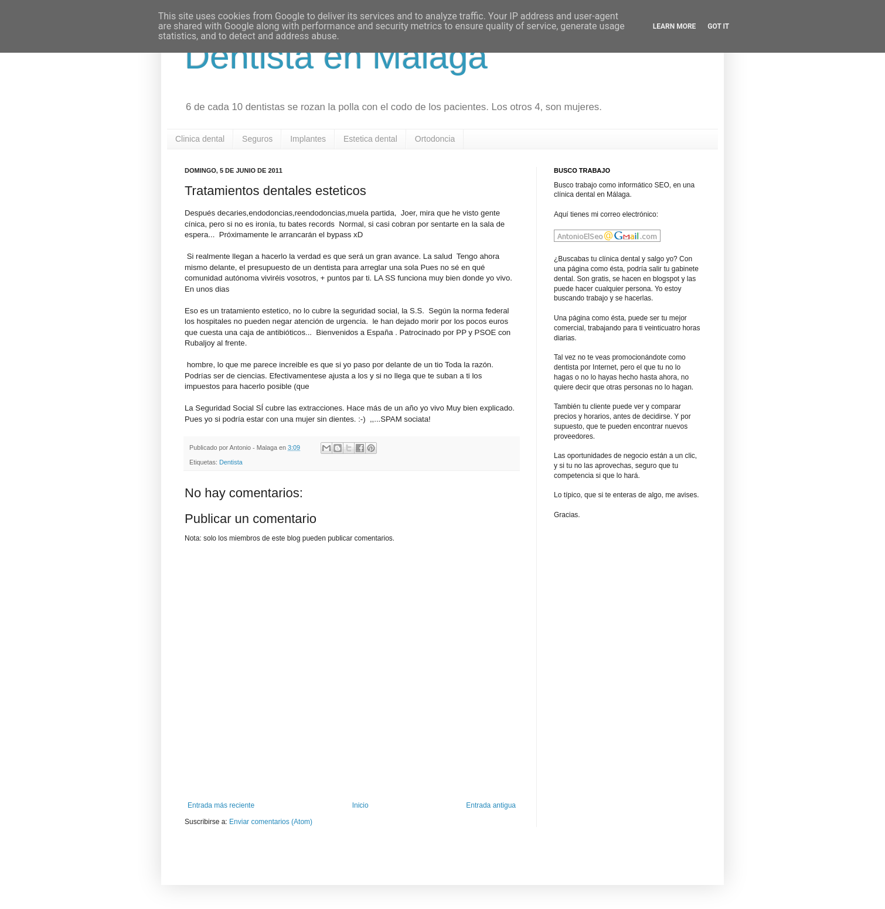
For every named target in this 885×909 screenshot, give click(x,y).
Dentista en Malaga (336, 56)
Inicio (360, 805)
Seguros (257, 138)
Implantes (308, 138)
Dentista (231, 462)
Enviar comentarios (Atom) (270, 822)
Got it (718, 26)
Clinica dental (199, 138)
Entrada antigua (491, 805)
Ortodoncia (435, 138)
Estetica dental (370, 138)
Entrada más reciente (221, 805)
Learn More (674, 26)
